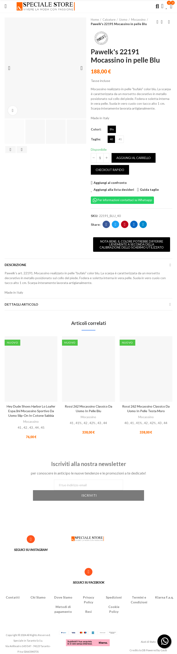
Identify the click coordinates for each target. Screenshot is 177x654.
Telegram (143, 224)
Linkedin (134, 224)
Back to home (163, 22)
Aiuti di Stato (148, 632)
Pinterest (125, 224)
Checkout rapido (110, 170)
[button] (131, 244)
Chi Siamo (38, 588)
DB (144, 640)
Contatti (13, 588)
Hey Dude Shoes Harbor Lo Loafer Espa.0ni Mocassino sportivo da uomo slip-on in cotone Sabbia (31, 410)
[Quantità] (100, 158)
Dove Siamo (63, 588)
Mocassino (31, 421)
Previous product (157, 22)
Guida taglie (149, 189)
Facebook (106, 224)
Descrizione (15, 265)
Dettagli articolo (21, 304)
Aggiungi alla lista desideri (114, 189)
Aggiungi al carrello (133, 158)
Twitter (115, 224)
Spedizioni (114, 588)
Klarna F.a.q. (164, 588)
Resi (88, 602)
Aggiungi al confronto (110, 183)
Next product (168, 22)
